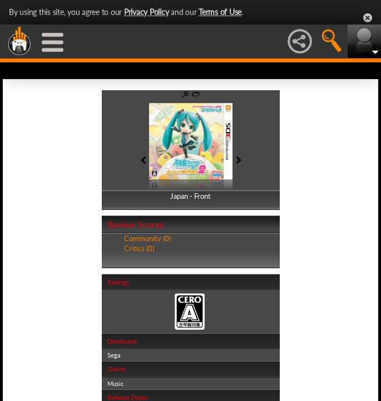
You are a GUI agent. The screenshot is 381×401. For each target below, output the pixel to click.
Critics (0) (139, 248)
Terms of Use (220, 12)
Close (367, 17)
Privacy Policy (146, 12)
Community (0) (147, 238)
